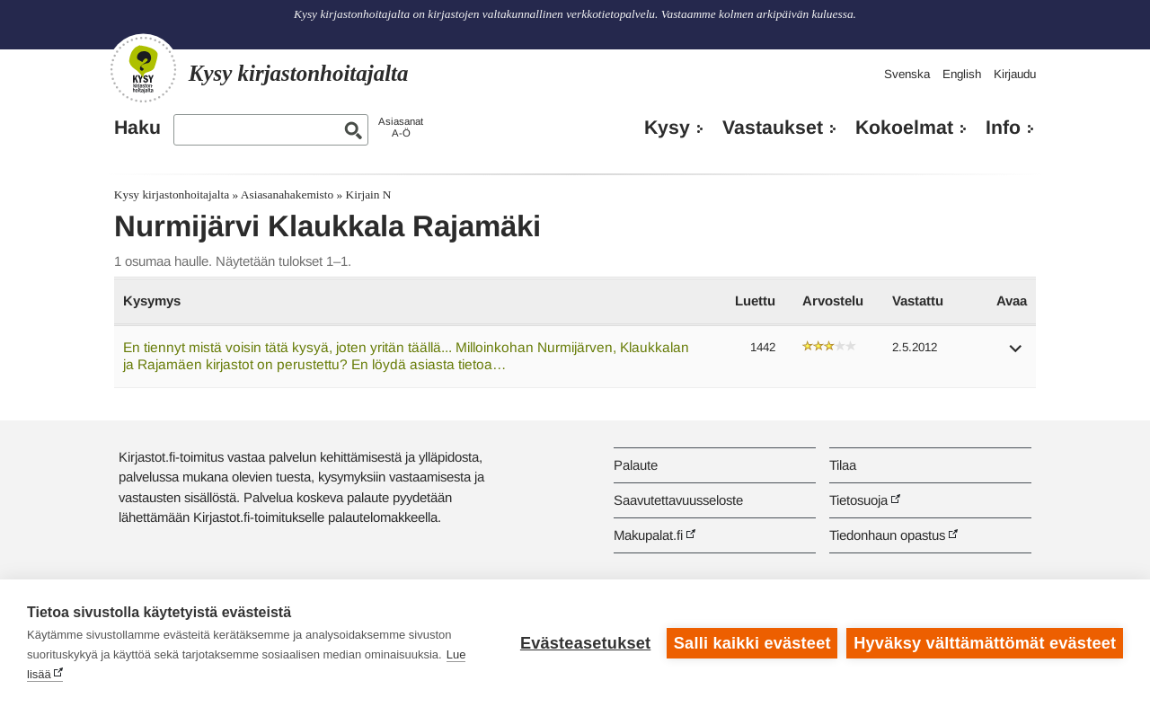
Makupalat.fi (648, 535)
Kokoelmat (904, 127)
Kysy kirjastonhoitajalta (171, 194)
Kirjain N (369, 194)
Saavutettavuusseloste (678, 500)
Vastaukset (772, 127)
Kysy (667, 127)
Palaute (636, 465)
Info (1003, 127)
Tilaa (842, 465)
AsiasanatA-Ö (400, 127)
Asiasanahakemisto (287, 194)
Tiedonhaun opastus (887, 535)
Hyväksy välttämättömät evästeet (985, 643)
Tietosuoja (858, 500)
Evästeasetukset (585, 643)
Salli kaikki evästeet (752, 643)
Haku (137, 127)
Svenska (907, 74)
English (961, 74)
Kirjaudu (1015, 74)
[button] (1016, 354)
